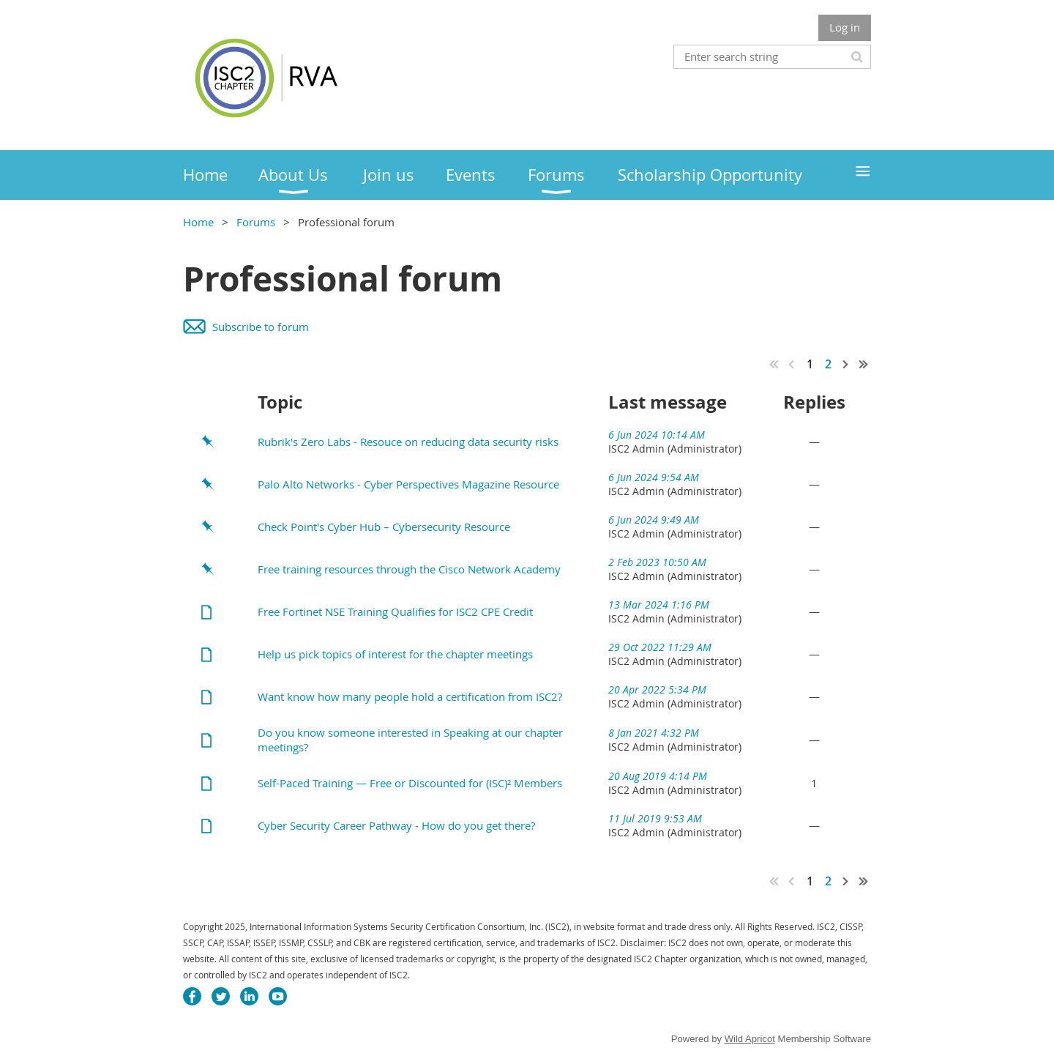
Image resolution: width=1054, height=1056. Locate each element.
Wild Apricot (750, 1038)
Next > (846, 364)
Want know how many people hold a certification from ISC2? (410, 696)
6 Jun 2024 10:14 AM (656, 435)
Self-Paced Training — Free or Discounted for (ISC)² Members (410, 783)
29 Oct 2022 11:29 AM (659, 647)
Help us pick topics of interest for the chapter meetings (395, 654)
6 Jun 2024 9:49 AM (653, 520)
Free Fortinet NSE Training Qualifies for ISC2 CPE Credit (395, 611)
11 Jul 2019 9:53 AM (655, 818)
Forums (255, 222)
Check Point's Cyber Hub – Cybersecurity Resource (384, 526)
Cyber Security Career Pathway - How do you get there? (396, 825)
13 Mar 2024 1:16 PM (658, 604)
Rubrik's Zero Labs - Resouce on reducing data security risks (408, 441)
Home (198, 222)
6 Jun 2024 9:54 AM (653, 477)
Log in (844, 27)
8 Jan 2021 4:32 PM (653, 733)
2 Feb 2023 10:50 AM (657, 562)
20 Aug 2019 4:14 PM (657, 776)
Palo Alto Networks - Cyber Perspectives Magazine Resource (408, 484)
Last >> (863, 364)
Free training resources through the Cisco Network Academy (409, 569)
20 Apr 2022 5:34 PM (657, 689)
